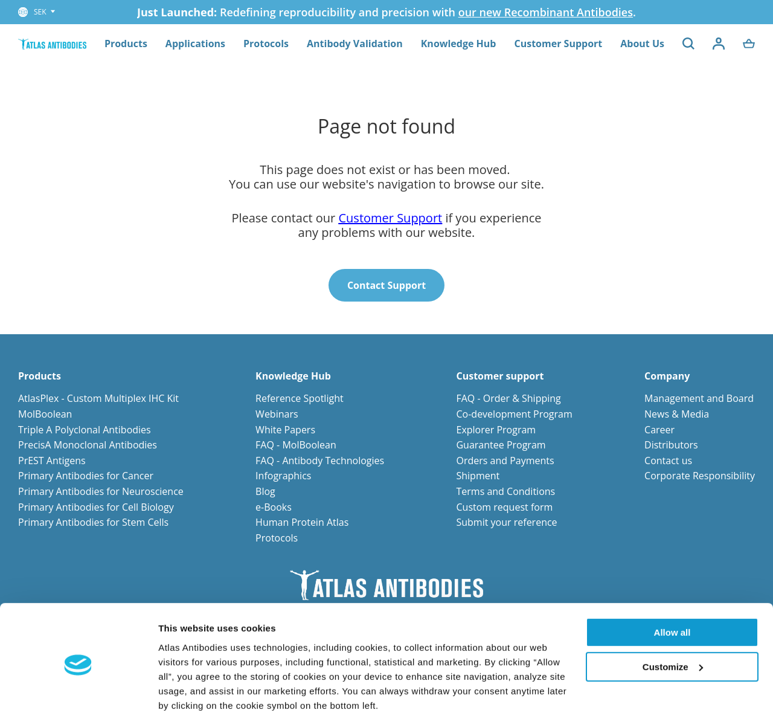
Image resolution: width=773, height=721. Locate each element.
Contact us (668, 460)
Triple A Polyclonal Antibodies (84, 429)
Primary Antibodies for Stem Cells (93, 522)
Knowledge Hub (458, 43)
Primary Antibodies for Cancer (85, 475)
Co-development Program (514, 414)
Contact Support (386, 285)
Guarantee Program (500, 444)
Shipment (477, 475)
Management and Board (699, 398)
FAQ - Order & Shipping (508, 398)
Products (125, 43)
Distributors (671, 444)
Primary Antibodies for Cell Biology (96, 507)
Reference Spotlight (299, 398)
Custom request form (504, 507)
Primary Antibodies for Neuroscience (101, 491)
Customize (673, 625)
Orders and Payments (505, 460)
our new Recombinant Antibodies (545, 12)
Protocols (266, 43)
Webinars (276, 414)
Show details (186, 697)
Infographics (283, 475)
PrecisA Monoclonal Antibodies (87, 444)
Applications (195, 43)
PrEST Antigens (52, 460)
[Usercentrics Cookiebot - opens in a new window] (78, 697)
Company (667, 376)
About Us (642, 43)
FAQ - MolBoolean (295, 444)
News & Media (676, 414)
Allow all (672, 591)
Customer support (500, 376)
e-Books (273, 507)
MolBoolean (45, 414)
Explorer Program (496, 429)
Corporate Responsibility (699, 475)
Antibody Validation (355, 43)
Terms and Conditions (505, 491)
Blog (265, 491)
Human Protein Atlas (301, 522)
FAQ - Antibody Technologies (319, 460)
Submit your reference (506, 522)
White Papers (285, 429)
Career (659, 429)
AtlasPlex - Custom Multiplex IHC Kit (98, 398)
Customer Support (558, 43)
